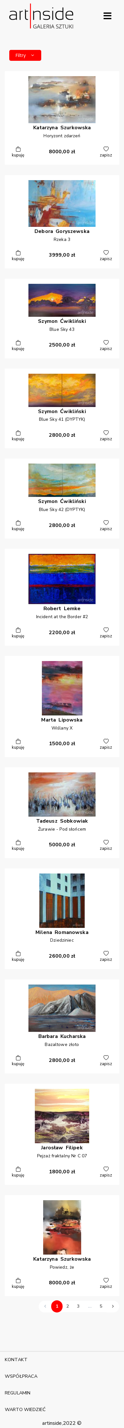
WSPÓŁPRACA (21, 1376)
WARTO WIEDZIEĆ (25, 1409)
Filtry (25, 55)
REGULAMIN (17, 1393)
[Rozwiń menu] (107, 16)
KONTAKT (16, 1359)
